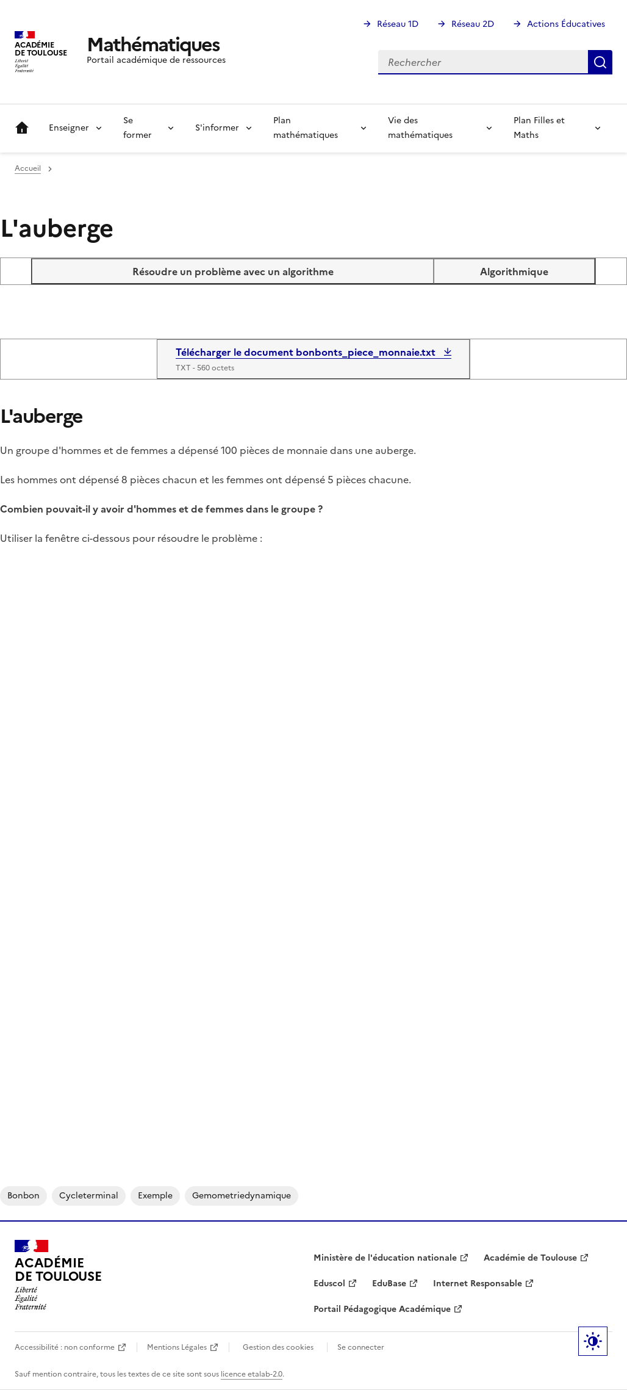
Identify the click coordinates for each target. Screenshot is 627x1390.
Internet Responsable (477, 1283)
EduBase (389, 1283)
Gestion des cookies (278, 1347)
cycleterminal (88, 1195)
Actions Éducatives (566, 24)
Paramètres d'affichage (592, 1341)
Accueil (22, 128)
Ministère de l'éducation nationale (385, 1257)
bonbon (23, 1195)
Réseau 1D (397, 24)
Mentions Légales (177, 1347)
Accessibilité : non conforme (65, 1347)
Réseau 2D (472, 24)
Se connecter (360, 1347)
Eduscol (329, 1283)
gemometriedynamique (241, 1195)
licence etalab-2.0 (251, 1374)
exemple (155, 1195)
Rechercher (600, 62)
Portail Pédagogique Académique (382, 1309)
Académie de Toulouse (530, 1257)
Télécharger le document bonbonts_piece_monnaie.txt (307, 352)
